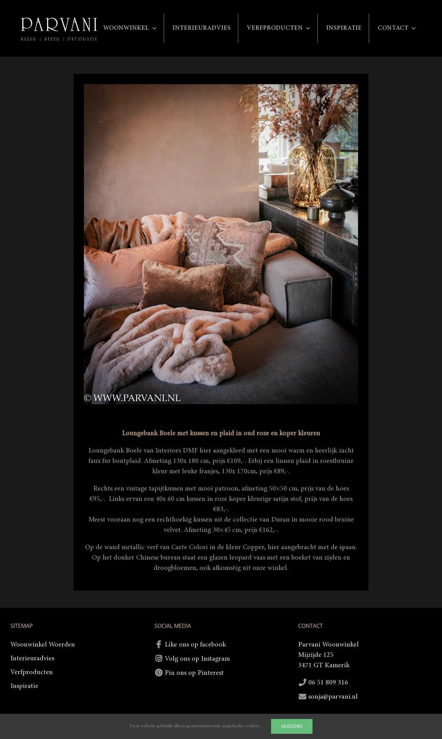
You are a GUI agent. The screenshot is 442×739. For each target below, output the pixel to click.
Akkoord (291, 726)
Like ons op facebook (195, 644)
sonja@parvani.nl (333, 696)
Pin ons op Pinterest (194, 673)
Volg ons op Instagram (197, 658)
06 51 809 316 (328, 682)
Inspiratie (24, 686)
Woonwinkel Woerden (42, 644)
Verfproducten (31, 672)
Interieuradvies (32, 658)
